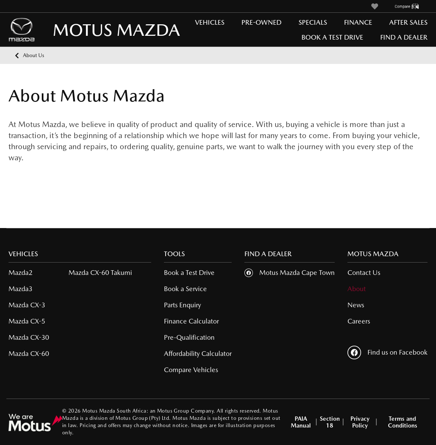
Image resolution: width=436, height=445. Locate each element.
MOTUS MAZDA (81, 29)
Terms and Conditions (402, 422)
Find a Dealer (403, 37)
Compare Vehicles (191, 370)
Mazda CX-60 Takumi (100, 273)
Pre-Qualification (189, 337)
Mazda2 (20, 273)
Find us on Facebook (387, 352)
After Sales (408, 22)
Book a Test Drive (332, 37)
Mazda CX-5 (27, 321)
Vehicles (209, 22)
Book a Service (185, 289)
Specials (312, 22)
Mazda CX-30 (29, 337)
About (356, 289)
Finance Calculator (191, 321)
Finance (358, 22)
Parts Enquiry (182, 305)
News (355, 305)
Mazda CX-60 (29, 354)
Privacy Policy (360, 422)
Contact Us (363, 273)
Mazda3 (20, 289)
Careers (358, 321)
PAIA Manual (301, 422)
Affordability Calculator (198, 354)
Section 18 (330, 422)
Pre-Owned (261, 22)
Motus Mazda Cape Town (297, 273)
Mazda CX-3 (27, 305)
